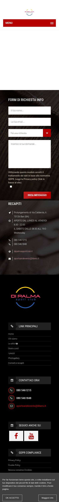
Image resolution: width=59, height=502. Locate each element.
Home (11, 334)
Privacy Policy (14, 460)
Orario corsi (13, 348)
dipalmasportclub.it (23, 251)
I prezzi (11, 353)
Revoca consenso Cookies (20, 470)
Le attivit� (13, 343)
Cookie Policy (14, 465)
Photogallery (14, 358)
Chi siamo (12, 339)
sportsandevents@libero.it (26, 258)
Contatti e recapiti (16, 363)
